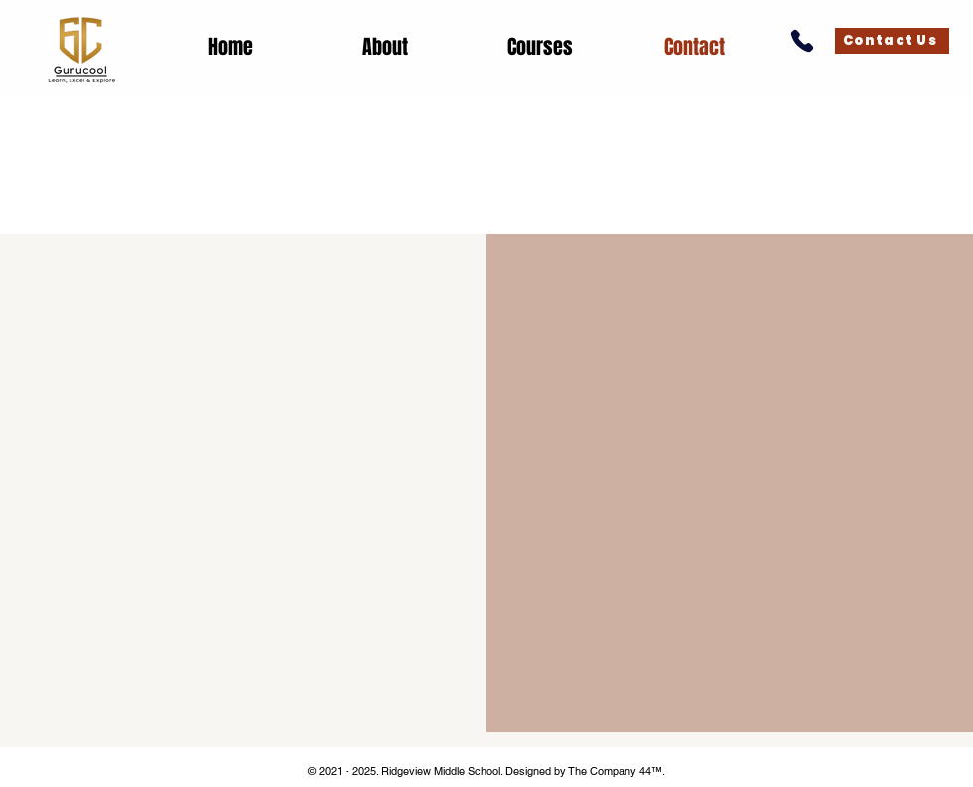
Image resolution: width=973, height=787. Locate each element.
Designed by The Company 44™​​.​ (585, 771)
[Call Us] (801, 41)
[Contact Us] (892, 41)
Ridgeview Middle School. (441, 771)
